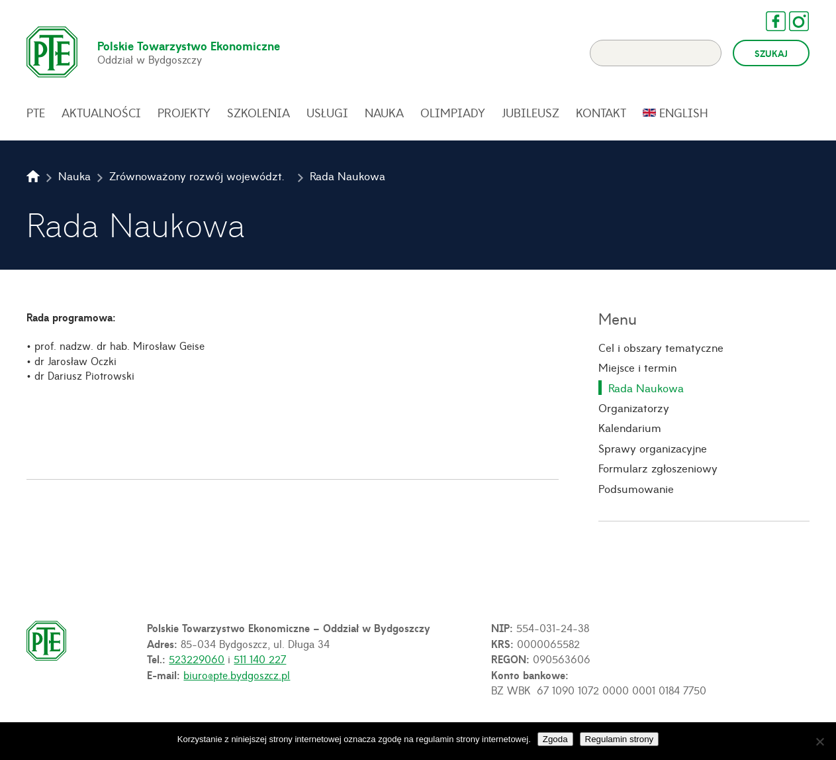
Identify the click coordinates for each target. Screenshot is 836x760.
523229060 (196, 660)
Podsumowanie (636, 489)
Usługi (327, 114)
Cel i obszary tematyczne (660, 348)
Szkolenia (258, 114)
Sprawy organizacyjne (652, 448)
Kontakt (601, 114)
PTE (35, 114)
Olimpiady (452, 114)
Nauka (384, 114)
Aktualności (101, 114)
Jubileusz (530, 114)
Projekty (184, 114)
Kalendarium (629, 428)
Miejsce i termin (637, 368)
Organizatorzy (633, 409)
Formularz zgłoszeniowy (658, 469)
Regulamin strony (619, 739)
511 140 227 (260, 660)
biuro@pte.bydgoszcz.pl (236, 676)
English (683, 114)
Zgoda (555, 739)
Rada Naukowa (646, 388)
